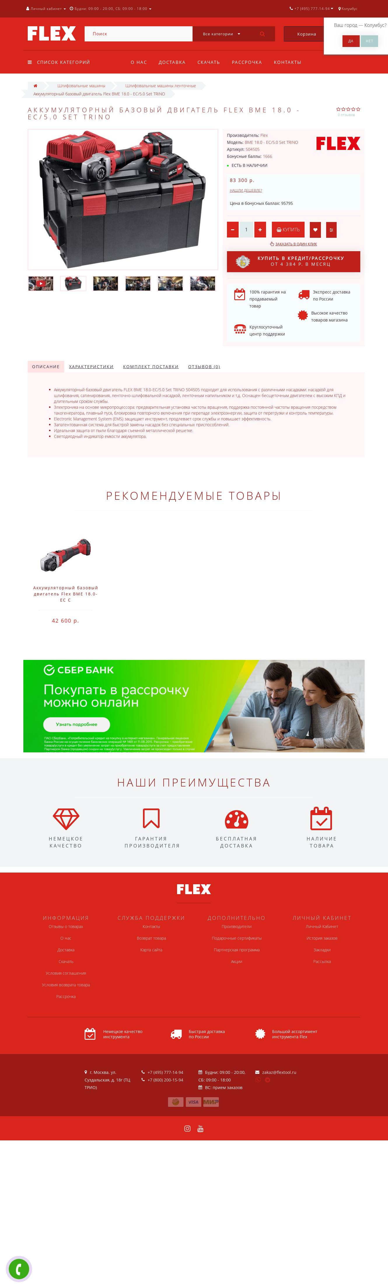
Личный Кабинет (322, 926)
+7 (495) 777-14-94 (165, 1072)
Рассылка (322, 961)
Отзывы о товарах (66, 926)
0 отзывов (346, 114)
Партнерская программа (237, 950)
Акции (236, 961)
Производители (236, 926)
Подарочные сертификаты (237, 938)
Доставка (173, 62)
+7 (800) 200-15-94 (165, 1080)
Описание (46, 366)
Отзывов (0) (204, 366)
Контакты (291, 62)
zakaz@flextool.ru (279, 1072)
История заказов (322, 938)
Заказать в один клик (296, 244)
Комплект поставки (151, 366)
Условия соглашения (66, 973)
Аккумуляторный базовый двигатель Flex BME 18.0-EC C (65, 594)
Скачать (210, 62)
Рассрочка (250, 62)
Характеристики (91, 366)
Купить (288, 229)
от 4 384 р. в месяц (290, 261)
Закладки (322, 950)
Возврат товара (151, 938)
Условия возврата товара (66, 985)
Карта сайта (151, 950)
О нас (139, 62)
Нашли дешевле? (246, 190)
